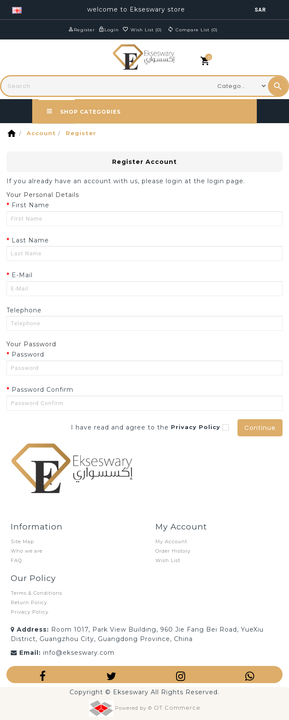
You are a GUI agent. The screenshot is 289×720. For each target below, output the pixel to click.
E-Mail (22, 275)
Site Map (22, 541)
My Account (171, 541)
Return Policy (29, 602)
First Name (30, 205)
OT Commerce (177, 707)
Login (111, 30)
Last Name (30, 240)
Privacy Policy (30, 612)
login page (225, 181)
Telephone (24, 310)
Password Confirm (42, 389)
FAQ (16, 560)
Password (28, 354)
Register (84, 30)
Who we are (27, 551)
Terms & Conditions (36, 593)
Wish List (167, 560)
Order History (173, 551)
